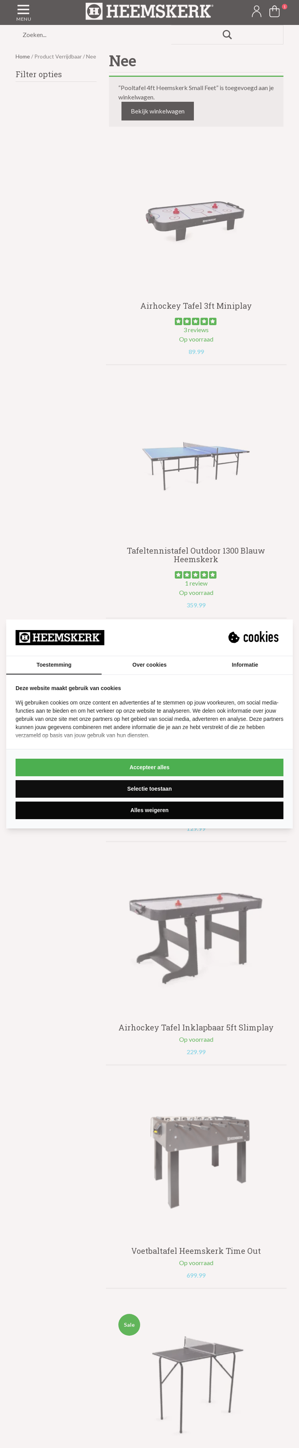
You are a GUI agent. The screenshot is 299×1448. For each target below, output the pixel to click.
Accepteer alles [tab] (150, 767)
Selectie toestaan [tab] (149, 789)
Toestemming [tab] (54, 665)
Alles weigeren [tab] (149, 810)
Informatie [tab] (245, 665)
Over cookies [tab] (149, 665)
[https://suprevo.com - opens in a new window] (254, 637)
